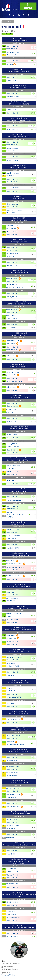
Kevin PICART (10, 512)
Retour (8, 22)
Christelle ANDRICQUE (13, 614)
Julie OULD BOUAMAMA (14, 210)
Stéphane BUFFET (12, 688)
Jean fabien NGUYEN (13, 719)
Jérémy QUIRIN (11, 638)
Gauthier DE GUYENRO (13, 548)
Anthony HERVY (11, 285)
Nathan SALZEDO (12, 80)
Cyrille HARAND (11, 703)
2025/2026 (15, 10)
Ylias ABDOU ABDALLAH (14, 500)
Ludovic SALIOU (11, 911)
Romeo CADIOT (11, 250)
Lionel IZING (10, 854)
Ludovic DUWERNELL (13, 447)
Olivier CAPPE (10, 412)
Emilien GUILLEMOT (13, 826)
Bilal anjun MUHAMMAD (14, 657)
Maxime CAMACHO (12, 936)
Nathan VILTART (11, 616)
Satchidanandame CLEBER (15, 744)
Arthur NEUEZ (11, 343)
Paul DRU (9, 64)
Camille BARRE (11, 409)
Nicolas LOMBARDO (13, 536)
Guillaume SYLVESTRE (13, 697)
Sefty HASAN (10, 561)
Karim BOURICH (11, 663)
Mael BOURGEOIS (12, 129)
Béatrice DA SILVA (12, 226)
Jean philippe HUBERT (13, 466)
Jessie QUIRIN (11, 635)
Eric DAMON (10, 691)
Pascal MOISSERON (12, 97)
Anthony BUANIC (12, 775)
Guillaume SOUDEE (12, 884)
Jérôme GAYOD (11, 375)
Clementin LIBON (12, 49)
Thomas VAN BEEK (12, 509)
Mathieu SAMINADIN (13, 917)
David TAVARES (11, 538)
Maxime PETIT (11, 55)
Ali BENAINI (10, 742)
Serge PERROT (11, 316)
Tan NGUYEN (10, 256)
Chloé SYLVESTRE (12, 204)
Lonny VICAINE (11, 328)
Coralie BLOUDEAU (12, 598)
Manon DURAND (12, 232)
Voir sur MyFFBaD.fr (8, 975)
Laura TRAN (10, 592)
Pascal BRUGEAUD (12, 472)
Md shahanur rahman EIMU (15, 381)
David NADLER (11, 797)
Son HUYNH (10, 838)
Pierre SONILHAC (12, 46)
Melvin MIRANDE (12, 253)
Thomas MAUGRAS (12, 52)
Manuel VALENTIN (12, 434)
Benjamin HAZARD (12, 372)
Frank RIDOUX (11, 422)
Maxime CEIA (10, 213)
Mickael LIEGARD (12, 148)
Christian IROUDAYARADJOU (15, 287)
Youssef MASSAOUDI (13, 761)
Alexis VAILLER (11, 228)
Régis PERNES (11, 869)
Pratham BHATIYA (12, 266)
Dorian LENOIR (11, 675)
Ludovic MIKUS (11, 151)
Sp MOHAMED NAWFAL (14, 564)
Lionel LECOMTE (11, 914)
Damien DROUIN (12, 872)
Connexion (28, 6)
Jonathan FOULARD (12, 666)
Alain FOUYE (10, 601)
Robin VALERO (11, 828)
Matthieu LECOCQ (12, 902)
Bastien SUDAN (11, 318)
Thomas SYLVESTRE (13, 735)
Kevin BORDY (10, 176)
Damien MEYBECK (12, 188)
